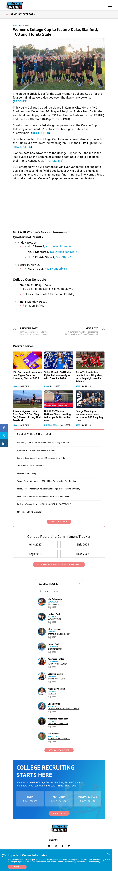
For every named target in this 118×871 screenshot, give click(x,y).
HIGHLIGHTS (40, 133)
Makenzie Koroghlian (58, 718)
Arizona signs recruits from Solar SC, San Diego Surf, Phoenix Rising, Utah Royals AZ (27, 415)
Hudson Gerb (54, 614)
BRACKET (20, 101)
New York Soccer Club (58, 724)
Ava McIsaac (53, 733)
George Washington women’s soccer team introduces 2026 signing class (89, 415)
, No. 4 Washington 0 (49, 246)
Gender (42, 591)
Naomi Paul (53, 644)
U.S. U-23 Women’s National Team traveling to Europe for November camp (57, 415)
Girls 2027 (35, 544)
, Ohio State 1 (50, 257)
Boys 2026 (82, 554)
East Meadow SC (55, 649)
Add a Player (59, 813)
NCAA (15, 26)
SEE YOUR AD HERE (59, 522)
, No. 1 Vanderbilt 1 (47, 268)
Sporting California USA (59, 634)
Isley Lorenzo (54, 629)
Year (56, 591)
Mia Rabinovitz (55, 599)
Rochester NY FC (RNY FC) (59, 739)
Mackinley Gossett (56, 688)
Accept (17, 867)
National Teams (51, 425)
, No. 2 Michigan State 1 (53, 251)
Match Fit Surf (54, 619)
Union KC (52, 694)
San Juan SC (53, 604)
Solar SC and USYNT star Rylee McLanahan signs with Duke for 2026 (57, 375)
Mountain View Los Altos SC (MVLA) (63, 709)
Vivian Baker (54, 703)
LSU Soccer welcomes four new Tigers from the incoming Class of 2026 (27, 375)
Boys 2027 (35, 554)
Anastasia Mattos (56, 658)
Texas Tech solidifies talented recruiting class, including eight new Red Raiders (89, 376)
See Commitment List (59, 750)
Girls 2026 (83, 544)
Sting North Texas (56, 679)
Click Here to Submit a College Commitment (59, 565)
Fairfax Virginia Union (57, 664)
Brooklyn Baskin (55, 673)
